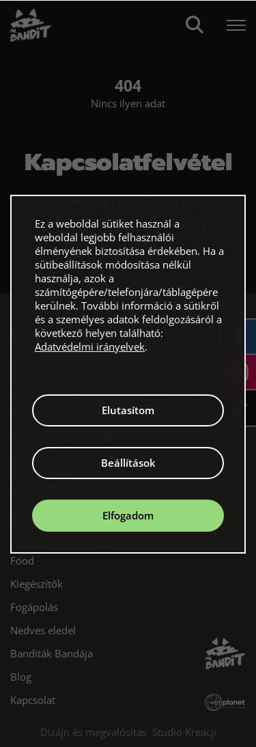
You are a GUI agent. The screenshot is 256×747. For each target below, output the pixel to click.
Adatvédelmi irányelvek (90, 346)
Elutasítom (128, 410)
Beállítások (128, 463)
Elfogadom (128, 515)
